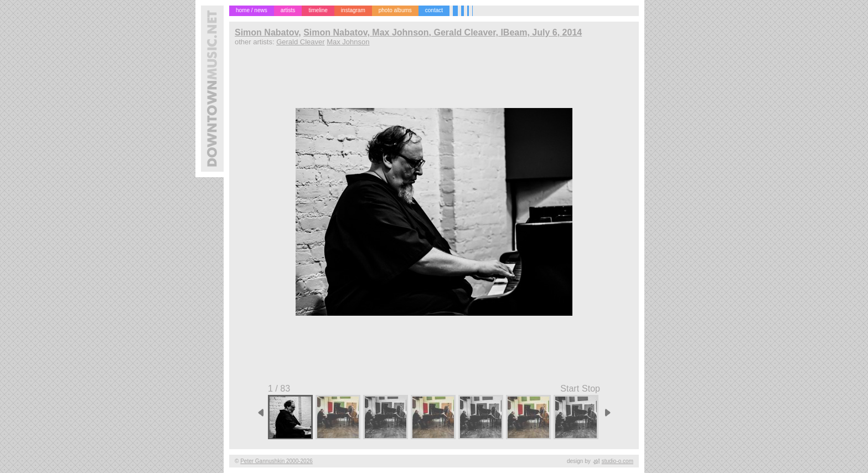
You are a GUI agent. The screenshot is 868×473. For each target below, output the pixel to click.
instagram (353, 10)
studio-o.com (617, 461)
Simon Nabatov (266, 32)
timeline (317, 10)
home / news (251, 10)
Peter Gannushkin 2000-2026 (276, 461)
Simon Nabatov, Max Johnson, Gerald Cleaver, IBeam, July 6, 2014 (442, 32)
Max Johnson (348, 42)
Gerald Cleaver (300, 42)
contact (434, 10)
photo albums (395, 10)
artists (288, 10)
